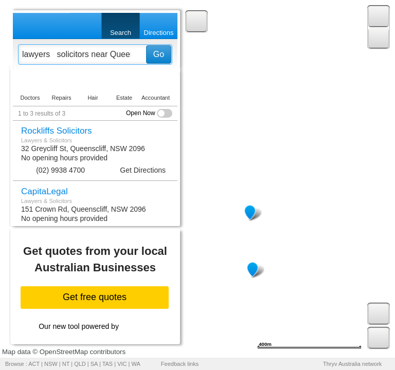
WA (136, 364)
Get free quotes (95, 297)
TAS (107, 364)
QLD (80, 364)
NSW (51, 364)
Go (158, 54)
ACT (34, 364)
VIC (122, 364)
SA (94, 364)
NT (65, 364)
